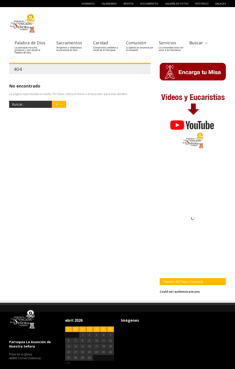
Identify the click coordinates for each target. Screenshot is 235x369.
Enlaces (220, 3)
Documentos (149, 3)
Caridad (100, 42)
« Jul (67, 362)
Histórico (202, 3)
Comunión (136, 42)
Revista (128, 3)
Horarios (88, 3)
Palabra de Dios (30, 42)
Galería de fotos (176, 3)
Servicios (167, 42)
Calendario (109, 3)
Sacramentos (69, 42)
